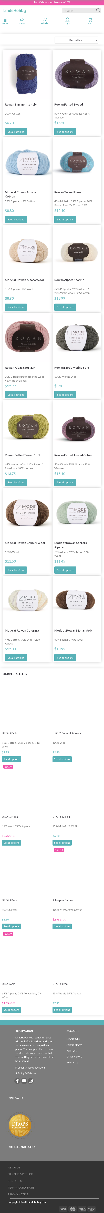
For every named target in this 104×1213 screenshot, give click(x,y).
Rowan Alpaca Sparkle (69, 280)
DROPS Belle (9, 733)
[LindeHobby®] (14, 10)
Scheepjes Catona (63, 900)
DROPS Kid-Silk (62, 816)
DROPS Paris (9, 900)
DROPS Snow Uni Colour (67, 733)
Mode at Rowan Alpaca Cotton (20, 194)
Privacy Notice (18, 1194)
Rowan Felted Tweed (68, 104)
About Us (14, 1167)
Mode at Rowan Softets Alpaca (70, 545)
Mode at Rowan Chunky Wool (25, 543)
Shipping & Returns (25, 1073)
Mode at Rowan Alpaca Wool (24, 280)
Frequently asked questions (30, 1067)
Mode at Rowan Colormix (22, 630)
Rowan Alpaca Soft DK (20, 367)
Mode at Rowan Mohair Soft (73, 630)
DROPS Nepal (10, 816)
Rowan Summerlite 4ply (21, 104)
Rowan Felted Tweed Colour (73, 455)
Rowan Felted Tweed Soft (22, 455)
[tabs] (90, 22)
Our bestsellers (15, 673)
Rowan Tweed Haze (67, 192)
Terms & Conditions (21, 1187)
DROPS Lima (60, 983)
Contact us (15, 1181)
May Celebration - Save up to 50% (52, 2)
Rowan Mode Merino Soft (71, 367)
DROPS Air (8, 983)
